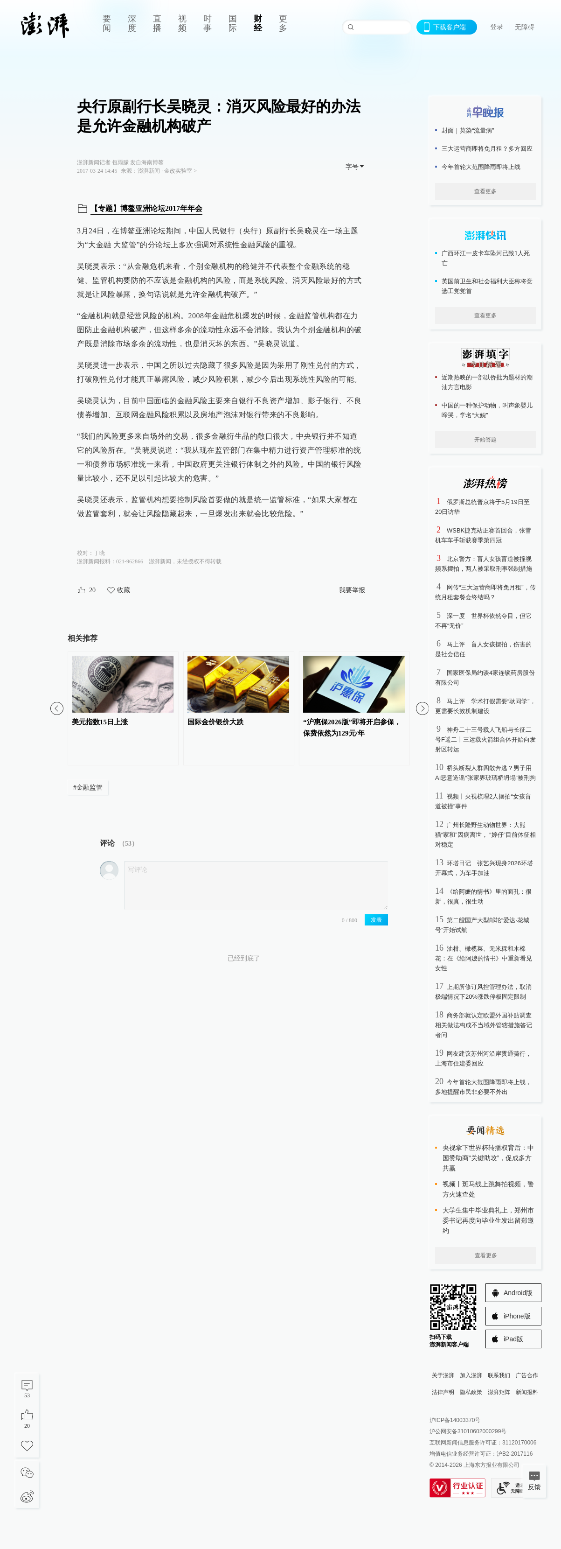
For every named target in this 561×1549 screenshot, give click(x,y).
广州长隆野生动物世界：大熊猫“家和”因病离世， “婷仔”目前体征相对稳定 (485, 834)
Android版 (518, 1293)
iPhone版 (517, 1316)
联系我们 (499, 1375)
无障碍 (524, 27)
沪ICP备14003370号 (454, 1420)
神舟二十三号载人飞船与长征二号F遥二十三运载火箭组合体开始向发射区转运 (485, 739)
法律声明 (443, 1392)
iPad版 (513, 1339)
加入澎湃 (471, 1375)
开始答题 (485, 439)
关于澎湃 (443, 1375)
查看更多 (485, 191)
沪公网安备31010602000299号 (467, 1431)
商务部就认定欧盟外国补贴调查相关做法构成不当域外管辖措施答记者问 (483, 1025)
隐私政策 (471, 1392)
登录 (496, 26)
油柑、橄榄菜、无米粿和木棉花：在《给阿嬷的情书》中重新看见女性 (483, 958)
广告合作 (527, 1375)
